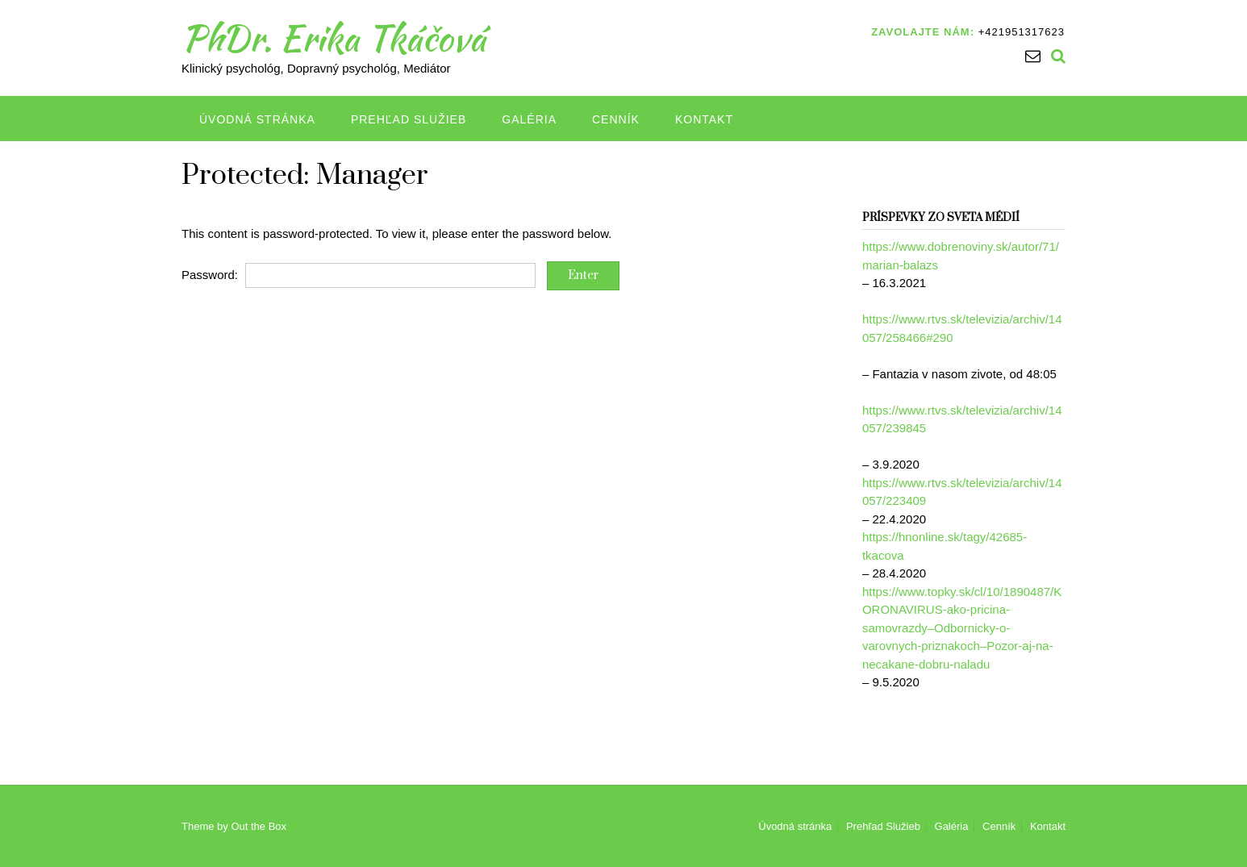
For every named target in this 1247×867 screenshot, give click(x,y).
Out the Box (258, 826)
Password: (358, 274)
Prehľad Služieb (408, 119)
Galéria (529, 119)
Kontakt (704, 119)
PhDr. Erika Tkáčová (333, 38)
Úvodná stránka (257, 119)
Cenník (616, 119)
